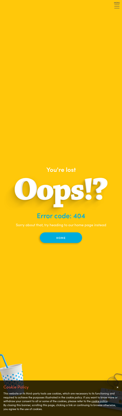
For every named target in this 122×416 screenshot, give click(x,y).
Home (61, 238)
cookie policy (99, 401)
